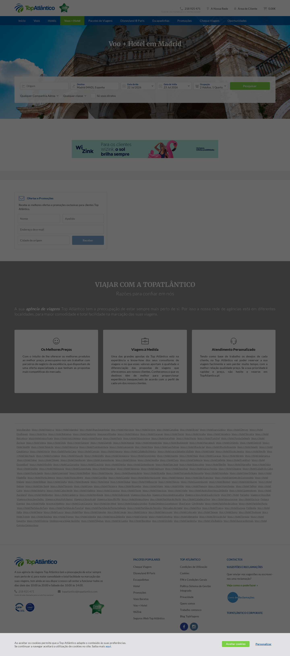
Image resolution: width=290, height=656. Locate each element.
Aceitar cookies (235, 644)
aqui (108, 646)
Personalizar (263, 644)
